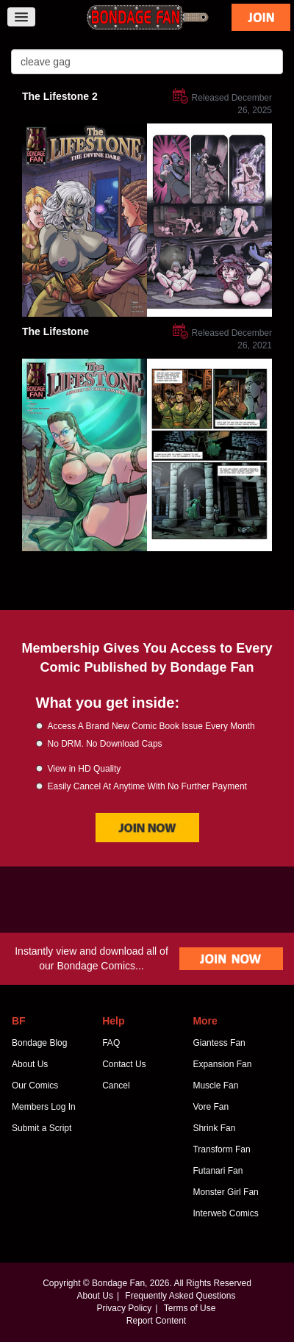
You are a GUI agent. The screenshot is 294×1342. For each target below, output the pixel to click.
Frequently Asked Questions (180, 1296)
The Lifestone (55, 331)
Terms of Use (190, 1308)
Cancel (115, 1085)
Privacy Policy (124, 1308)
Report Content (156, 1321)
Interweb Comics (225, 1213)
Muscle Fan (215, 1085)
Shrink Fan (214, 1128)
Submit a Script (41, 1128)
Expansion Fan (222, 1064)
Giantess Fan (219, 1043)
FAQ (111, 1043)
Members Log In (44, 1107)
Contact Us (124, 1064)
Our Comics (35, 1085)
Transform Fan (221, 1149)
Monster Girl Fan (225, 1192)
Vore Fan (211, 1107)
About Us (30, 1064)
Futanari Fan (218, 1171)
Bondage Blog (39, 1043)
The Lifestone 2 (60, 96)
